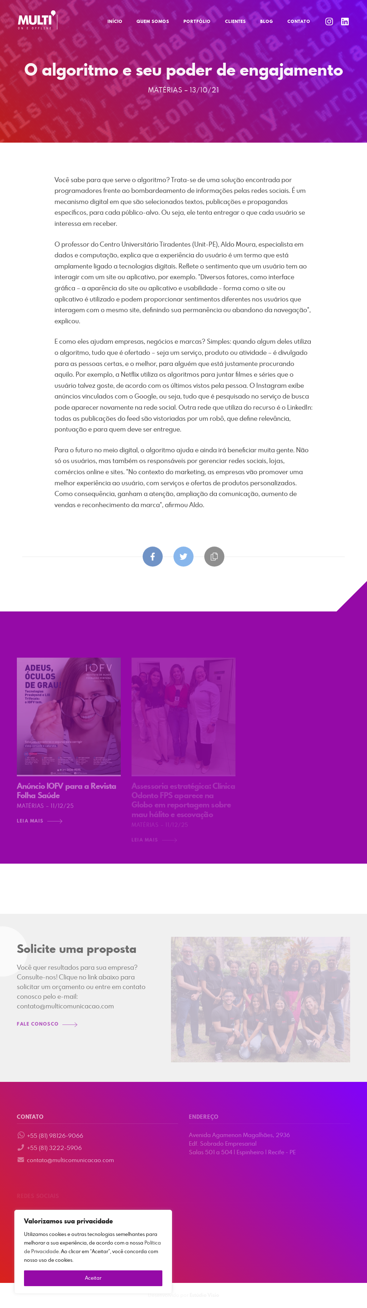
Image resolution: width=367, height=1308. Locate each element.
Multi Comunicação (37, 20)
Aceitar (93, 1278)
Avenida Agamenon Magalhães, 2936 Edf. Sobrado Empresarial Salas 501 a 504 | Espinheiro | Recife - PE (242, 1143)
